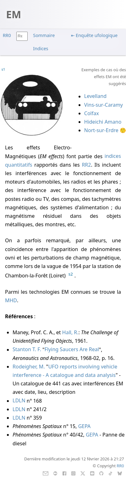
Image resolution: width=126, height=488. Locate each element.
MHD (11, 300)
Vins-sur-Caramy (103, 104)
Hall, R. (70, 332)
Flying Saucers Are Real (72, 349)
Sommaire (44, 35)
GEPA (84, 426)
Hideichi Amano (103, 121)
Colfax (91, 113)
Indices (40, 48)
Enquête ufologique (97, 35)
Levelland (95, 96)
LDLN (19, 400)
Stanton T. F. (27, 349)
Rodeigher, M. (29, 366)
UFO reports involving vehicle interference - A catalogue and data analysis (65, 370)
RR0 (7, 35)
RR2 (86, 164)
